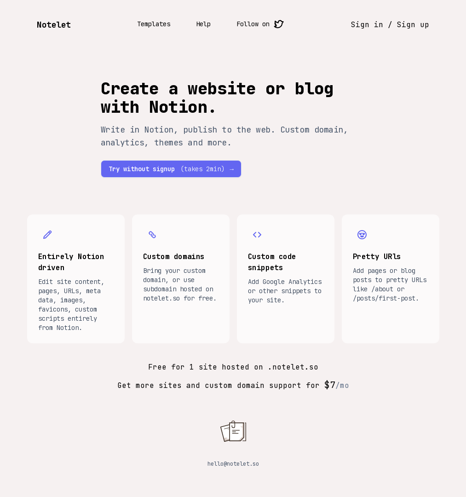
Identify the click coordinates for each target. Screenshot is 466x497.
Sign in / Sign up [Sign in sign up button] (390, 24)
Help (203, 24)
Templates (153, 24)
